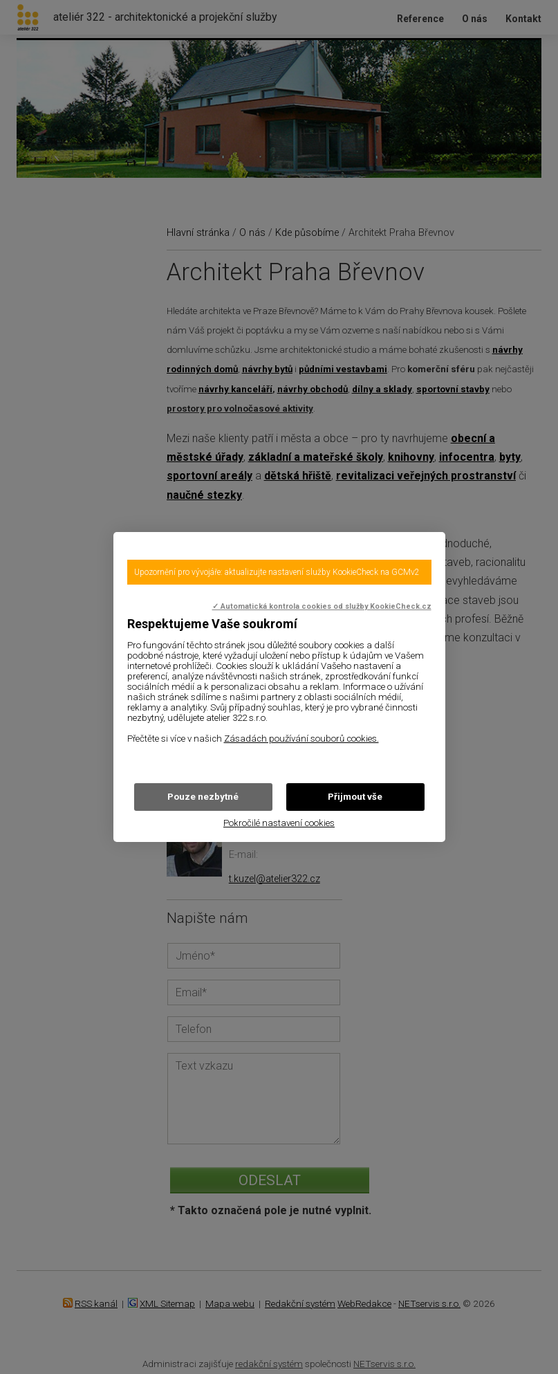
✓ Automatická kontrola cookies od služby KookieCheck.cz (321, 606)
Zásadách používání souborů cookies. (301, 738)
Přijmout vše (355, 796)
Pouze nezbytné (203, 796)
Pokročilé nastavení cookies (279, 823)
